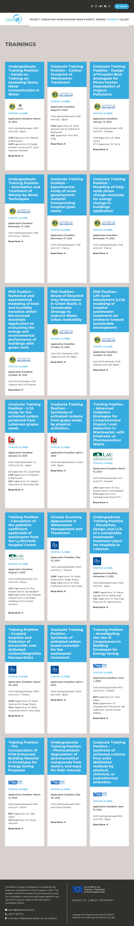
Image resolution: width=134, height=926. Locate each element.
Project (33, 19)
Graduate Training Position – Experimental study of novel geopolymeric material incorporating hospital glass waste (67, 195)
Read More (15, 156)
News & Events (84, 19)
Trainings (112, 19)
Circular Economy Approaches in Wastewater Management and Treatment (66, 525)
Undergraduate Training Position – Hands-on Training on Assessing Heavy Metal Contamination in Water (23, 80)
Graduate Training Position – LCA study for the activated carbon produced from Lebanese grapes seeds (24, 416)
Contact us (79, 900)
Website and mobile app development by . (93, 917)
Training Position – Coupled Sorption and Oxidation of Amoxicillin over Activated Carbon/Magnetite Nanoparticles (24, 643)
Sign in (122, 6)
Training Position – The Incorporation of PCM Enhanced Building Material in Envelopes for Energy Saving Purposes (23, 756)
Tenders (99, 19)
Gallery (124, 19)
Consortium (47, 19)
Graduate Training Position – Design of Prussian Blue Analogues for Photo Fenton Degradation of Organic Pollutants (109, 80)
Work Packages (65, 19)
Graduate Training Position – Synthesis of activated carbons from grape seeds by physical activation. (67, 416)
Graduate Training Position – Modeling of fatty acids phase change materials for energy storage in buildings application (109, 195)
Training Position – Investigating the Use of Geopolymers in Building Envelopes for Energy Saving (108, 641)
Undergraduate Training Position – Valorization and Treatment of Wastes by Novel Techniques (24, 189)
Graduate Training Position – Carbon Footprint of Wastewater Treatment (67, 74)
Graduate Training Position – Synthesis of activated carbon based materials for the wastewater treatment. (67, 643)
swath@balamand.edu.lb (20, 910)
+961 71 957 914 (14, 914)
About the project (102, 900)
